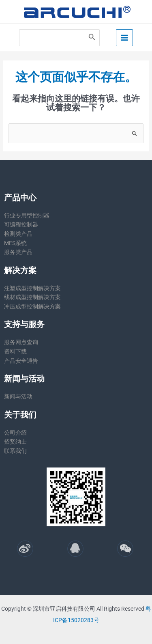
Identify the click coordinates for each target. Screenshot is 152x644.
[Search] (92, 38)
